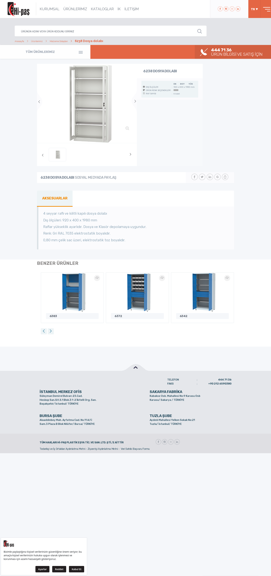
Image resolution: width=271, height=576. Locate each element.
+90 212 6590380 (219, 381)
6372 (118, 314)
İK (114, 9)
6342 (183, 314)
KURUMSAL (44, 9)
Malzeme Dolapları (73, 41)
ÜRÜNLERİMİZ (70, 9)
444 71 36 (224, 378)
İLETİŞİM (126, 9)
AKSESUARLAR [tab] (52, 197)
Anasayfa (21, 41)
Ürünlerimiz (43, 41)
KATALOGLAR (97, 9)
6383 (53, 314)
